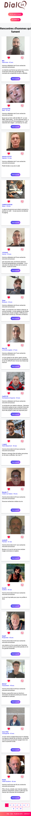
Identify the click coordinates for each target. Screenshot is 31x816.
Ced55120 (5, 396)
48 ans (12, 685)
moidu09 (4, 540)
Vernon (4, 254)
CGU (11, 814)
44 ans (15, 446)
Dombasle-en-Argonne (8, 398)
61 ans (10, 158)
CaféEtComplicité (7, 204)
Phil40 (4, 780)
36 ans (18, 398)
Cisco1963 (5, 732)
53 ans (9, 254)
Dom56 (4, 588)
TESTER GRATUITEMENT (15, 14)
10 (20, 808)
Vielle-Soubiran (6, 781)
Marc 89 (4, 348)
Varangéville (5, 733)
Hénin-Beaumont (7, 446)
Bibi (3, 61)
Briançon (4, 302)
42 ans (11, 62)
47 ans (15, 350)
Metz (3, 110)
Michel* (4, 684)
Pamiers (4, 542)
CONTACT (27, 814)
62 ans (8, 110)
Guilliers (4, 589)
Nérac (4, 206)
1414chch (5, 252)
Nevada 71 (5, 492)
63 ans (12, 733)
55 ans (15, 494)
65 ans (8, 206)
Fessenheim (5, 685)
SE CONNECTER (15, 19)
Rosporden (5, 637)
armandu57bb (6, 109)
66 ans (14, 781)
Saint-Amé (5, 62)
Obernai (4, 158)
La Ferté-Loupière (7, 350)
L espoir (4, 444)
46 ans (10, 302)
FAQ (8, 814)
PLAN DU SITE (18, 814)
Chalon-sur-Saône (7, 494)
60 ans (10, 589)
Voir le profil (15, 79)
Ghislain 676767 (7, 156)
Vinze (3, 300)
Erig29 (4, 636)
